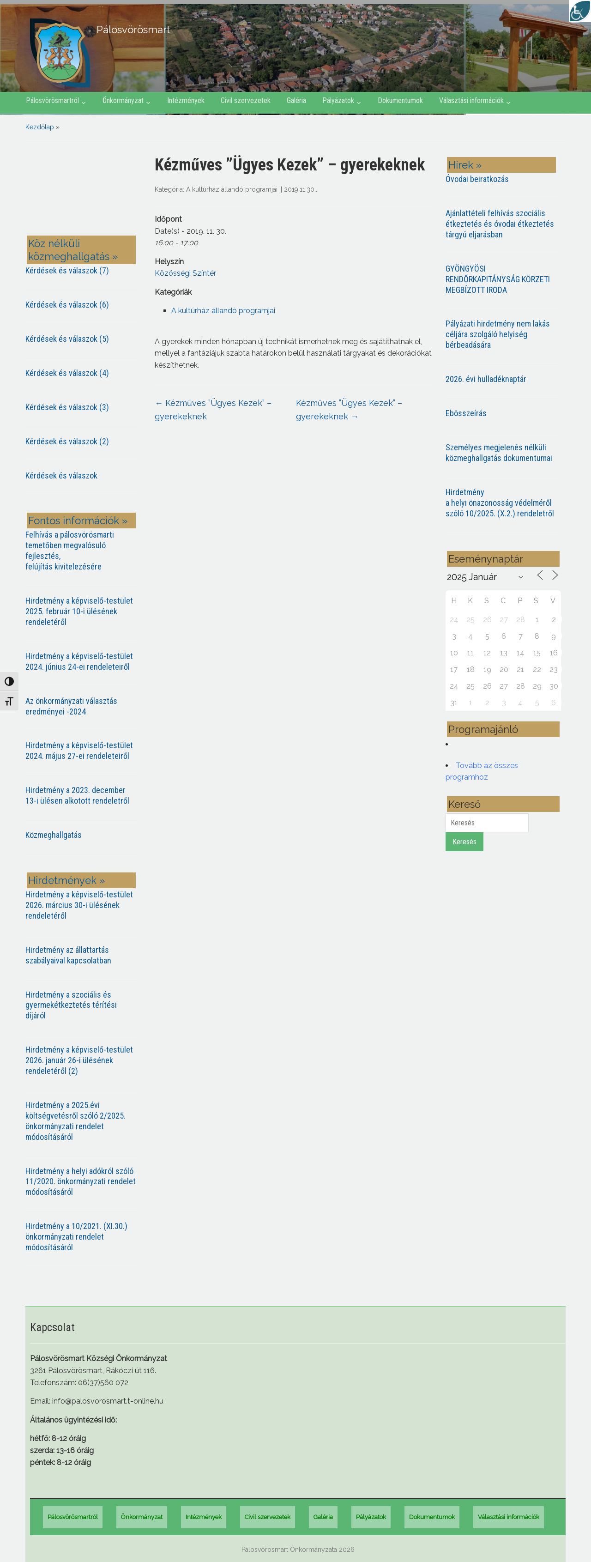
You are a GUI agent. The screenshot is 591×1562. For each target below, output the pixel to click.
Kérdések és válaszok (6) (67, 304)
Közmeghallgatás (53, 835)
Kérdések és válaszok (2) (67, 441)
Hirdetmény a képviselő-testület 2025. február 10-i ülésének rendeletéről (79, 611)
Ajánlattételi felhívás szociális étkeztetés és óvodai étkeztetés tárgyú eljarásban (500, 223)
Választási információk (471, 100)
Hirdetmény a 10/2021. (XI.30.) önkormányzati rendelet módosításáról (76, 1236)
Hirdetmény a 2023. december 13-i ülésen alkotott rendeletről (77, 795)
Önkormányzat (123, 100)
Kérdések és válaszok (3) (67, 407)
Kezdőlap (39, 127)
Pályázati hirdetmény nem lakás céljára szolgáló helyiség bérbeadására (498, 334)
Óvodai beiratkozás (477, 179)
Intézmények (186, 100)
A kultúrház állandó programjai (231, 189)
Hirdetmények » (66, 880)
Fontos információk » (77, 521)
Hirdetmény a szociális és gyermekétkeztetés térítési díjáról (71, 1005)
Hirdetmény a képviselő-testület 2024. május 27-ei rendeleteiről (79, 750)
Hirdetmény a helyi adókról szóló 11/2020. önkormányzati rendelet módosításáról (80, 1181)
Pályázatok (338, 100)
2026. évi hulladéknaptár (486, 379)
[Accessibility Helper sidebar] (580, 11)
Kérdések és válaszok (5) (67, 339)
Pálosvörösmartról (52, 100)
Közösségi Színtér (185, 273)
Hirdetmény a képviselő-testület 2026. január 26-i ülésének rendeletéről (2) (79, 1060)
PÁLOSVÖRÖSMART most (83, 190)
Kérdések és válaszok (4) (67, 373)
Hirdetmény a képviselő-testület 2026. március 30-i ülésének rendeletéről (79, 905)
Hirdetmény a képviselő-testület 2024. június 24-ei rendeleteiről (79, 661)
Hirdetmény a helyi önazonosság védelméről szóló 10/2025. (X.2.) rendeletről (500, 502)
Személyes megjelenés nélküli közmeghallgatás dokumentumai (499, 452)
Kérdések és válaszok (61, 475)
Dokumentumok (400, 100)
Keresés (464, 841)
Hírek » (465, 165)
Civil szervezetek (246, 100)
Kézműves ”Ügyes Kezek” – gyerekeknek (213, 409)
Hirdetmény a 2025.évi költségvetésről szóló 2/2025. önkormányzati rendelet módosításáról (75, 1121)
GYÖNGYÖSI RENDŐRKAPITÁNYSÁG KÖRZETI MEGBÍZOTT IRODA (498, 279)
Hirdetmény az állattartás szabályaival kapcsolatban (68, 955)
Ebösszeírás (466, 413)
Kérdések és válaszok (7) (67, 270)
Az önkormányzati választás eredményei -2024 (71, 706)
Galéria (296, 100)
